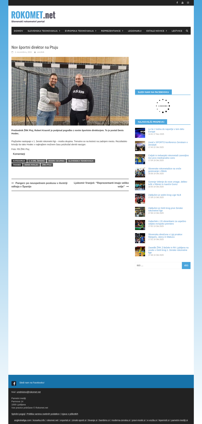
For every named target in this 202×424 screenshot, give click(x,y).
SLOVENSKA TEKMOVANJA (43, 30)
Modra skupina (56, 161)
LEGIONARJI (134, 30)
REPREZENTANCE (111, 30)
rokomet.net (52, 420)
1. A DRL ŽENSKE (37, 161)
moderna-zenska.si (120, 420)
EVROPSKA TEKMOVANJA (79, 30)
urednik (40, 51)
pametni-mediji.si (179, 420)
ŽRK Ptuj (46, 165)
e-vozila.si (152, 420)
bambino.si (104, 420)
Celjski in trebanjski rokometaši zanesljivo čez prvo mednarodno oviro (168, 156)
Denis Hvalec (31, 165)
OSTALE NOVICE (155, 30)
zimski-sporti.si (79, 420)
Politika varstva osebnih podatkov (43, 414)
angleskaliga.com (22, 420)
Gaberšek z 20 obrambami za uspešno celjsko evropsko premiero (167, 222)
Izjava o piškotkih (69, 414)
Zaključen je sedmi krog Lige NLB (164, 195)
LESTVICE (177, 30)
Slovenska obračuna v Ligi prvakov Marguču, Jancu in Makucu (165, 235)
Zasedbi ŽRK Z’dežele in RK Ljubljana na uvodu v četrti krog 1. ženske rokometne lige (168, 250)
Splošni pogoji (18, 414)
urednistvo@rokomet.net (29, 392)
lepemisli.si (164, 420)
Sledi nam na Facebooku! (32, 382)
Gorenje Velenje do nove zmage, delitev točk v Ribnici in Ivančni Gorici (167, 182)
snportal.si (65, 420)
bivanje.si (92, 420)
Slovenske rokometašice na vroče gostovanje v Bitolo (164, 169)
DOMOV (18, 30)
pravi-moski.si (138, 420)
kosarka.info (39, 420)
